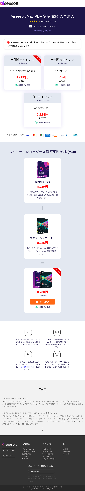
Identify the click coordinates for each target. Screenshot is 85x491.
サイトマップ (26, 487)
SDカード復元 (46, 456)
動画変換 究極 (26, 454)
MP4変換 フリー (47, 451)
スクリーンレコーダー (29, 451)
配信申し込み (35, 471)
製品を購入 (9, 455)
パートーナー (49, 487)
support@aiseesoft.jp (26, 367)
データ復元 (25, 456)
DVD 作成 (25, 459)
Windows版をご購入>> (42, 31)
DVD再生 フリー (47, 449)
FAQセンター (67, 454)
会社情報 (65, 449)
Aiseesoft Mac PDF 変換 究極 (35, 16)
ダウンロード (10, 450)
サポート (33, 487)
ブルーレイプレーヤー (29, 449)
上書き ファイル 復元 (48, 459)
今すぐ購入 (42, 302)
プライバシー (41, 487)
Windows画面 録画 (47, 454)
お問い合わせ (67, 451)
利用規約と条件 (57, 487)
